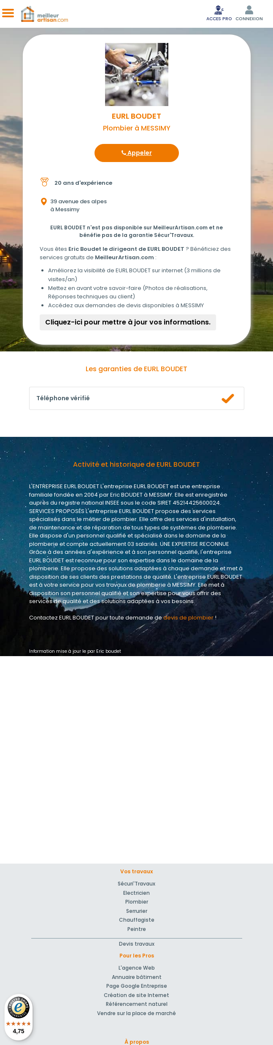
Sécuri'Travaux (136, 883)
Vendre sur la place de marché (136, 1013)
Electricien (136, 892)
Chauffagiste (136, 919)
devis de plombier (188, 618)
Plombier (136, 901)
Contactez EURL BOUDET (61, 618)
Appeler (137, 153)
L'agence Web (137, 967)
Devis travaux (136, 943)
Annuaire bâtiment (137, 977)
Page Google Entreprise (136, 985)
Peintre (136, 929)
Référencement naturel (137, 1004)
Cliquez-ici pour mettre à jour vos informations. (128, 322)
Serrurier (136, 911)
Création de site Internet (136, 995)
